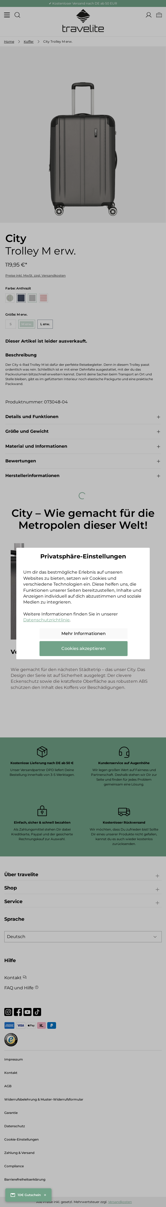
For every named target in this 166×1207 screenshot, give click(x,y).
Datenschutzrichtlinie (46, 619)
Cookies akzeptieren (83, 648)
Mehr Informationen (83, 633)
